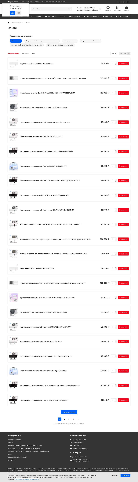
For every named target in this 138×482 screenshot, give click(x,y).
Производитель (17, 23)
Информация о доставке (17, 457)
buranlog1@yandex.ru (87, 10)
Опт (42, 1)
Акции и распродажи (70, 17)
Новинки (107, 17)
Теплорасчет (49, 1)
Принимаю (125, 475)
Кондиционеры (16, 17)
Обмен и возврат (14, 439)
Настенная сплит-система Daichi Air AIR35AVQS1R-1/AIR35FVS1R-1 (45, 327)
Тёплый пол (51, 17)
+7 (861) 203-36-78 (86, 8)
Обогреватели (35, 17)
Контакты (11, 460)
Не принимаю (113, 475)
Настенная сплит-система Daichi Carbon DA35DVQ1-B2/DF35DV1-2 (46, 357)
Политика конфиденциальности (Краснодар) (25, 445)
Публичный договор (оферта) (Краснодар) (24, 448)
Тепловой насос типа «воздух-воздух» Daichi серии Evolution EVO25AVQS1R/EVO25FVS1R (55, 240)
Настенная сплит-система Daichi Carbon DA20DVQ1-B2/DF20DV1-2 (46, 152)
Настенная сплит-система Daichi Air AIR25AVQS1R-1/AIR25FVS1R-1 (45, 122)
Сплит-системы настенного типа (60, 45)
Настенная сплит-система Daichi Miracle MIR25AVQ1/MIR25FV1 (44, 400)
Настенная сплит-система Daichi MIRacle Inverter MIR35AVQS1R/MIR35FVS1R (50, 386)
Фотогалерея (122, 17)
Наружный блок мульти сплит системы (26, 45)
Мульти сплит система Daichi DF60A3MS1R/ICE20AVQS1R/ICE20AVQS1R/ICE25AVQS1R (53, 283)
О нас (22, 1)
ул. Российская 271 (79, 457)
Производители (61, 1)
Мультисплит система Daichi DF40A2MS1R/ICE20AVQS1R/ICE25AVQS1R (47, 298)
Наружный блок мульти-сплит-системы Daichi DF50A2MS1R (43, 313)
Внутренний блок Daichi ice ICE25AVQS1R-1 (37, 269)
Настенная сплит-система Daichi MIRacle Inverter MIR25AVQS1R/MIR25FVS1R (50, 181)
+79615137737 (77, 445)
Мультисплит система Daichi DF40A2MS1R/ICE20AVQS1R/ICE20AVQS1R (47, 93)
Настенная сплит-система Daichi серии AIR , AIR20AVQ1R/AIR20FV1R (47, 210)
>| (78, 419)
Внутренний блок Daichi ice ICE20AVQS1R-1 (37, 64)
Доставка (29, 1)
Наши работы (90, 17)
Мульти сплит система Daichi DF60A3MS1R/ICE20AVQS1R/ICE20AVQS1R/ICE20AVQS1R (53, 79)
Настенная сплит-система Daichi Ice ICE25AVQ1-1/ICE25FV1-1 (43, 371)
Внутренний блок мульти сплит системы (42, 41)
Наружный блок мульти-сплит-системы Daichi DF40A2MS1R (43, 108)
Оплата (36, 1)
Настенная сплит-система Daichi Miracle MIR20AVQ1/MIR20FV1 (44, 196)
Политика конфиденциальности (27, 479)
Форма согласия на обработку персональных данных (28, 451)
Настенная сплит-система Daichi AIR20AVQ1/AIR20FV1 (41, 137)
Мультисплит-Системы (90, 41)
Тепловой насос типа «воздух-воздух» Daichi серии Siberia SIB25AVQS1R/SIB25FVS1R (53, 254)
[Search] (53, 9)
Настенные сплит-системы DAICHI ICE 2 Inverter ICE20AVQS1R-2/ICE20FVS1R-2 (50, 225)
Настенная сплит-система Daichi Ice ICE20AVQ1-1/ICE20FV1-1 (43, 166)
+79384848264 (77, 442)
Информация (14, 436)
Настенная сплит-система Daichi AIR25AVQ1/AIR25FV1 (41, 342)
